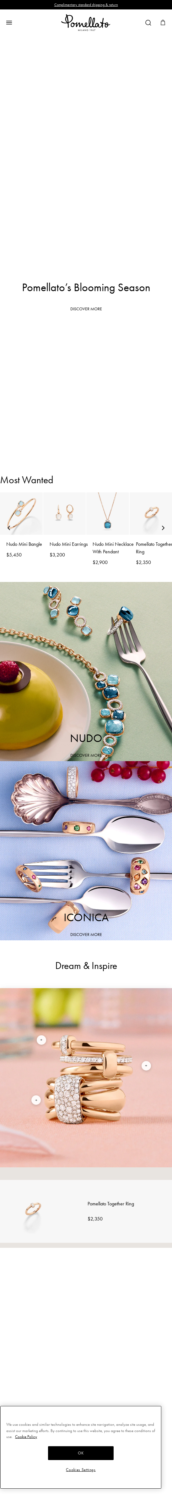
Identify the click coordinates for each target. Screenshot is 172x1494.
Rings (86, 347)
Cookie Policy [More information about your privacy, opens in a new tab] (26, 1436)
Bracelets (86, 380)
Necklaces (86, 446)
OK (80, 1453)
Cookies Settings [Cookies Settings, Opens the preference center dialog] (81, 1469)
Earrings (86, 413)
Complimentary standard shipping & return (86, 5)
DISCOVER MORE (86, 309)
